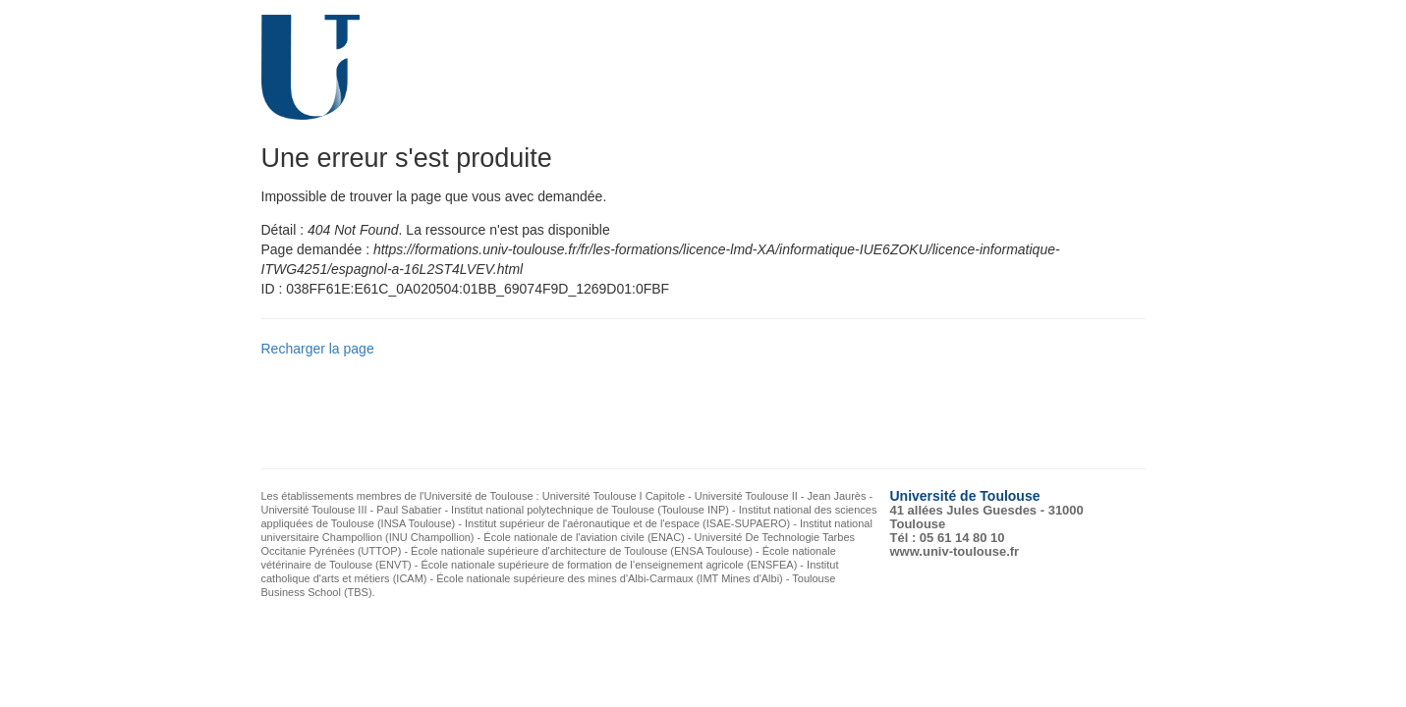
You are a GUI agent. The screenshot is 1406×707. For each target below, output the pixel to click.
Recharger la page (317, 348)
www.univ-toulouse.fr (955, 551)
